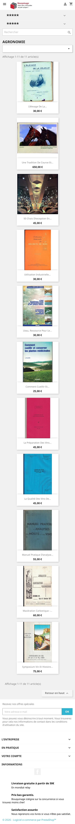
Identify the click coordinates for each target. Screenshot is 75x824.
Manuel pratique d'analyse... (37, 554)
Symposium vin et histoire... (37, 666)
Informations (12, 764)
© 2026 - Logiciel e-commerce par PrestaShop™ (29, 819)
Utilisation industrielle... (37, 274)
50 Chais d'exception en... (38, 218)
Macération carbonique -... (37, 610)
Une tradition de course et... (37, 162)
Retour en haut (57, 693)
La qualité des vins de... (37, 498)
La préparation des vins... (38, 442)
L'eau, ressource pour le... (37, 330)
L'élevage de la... (37, 106)
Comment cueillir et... (37, 386)
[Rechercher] (37, 32)
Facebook (37, 771)
